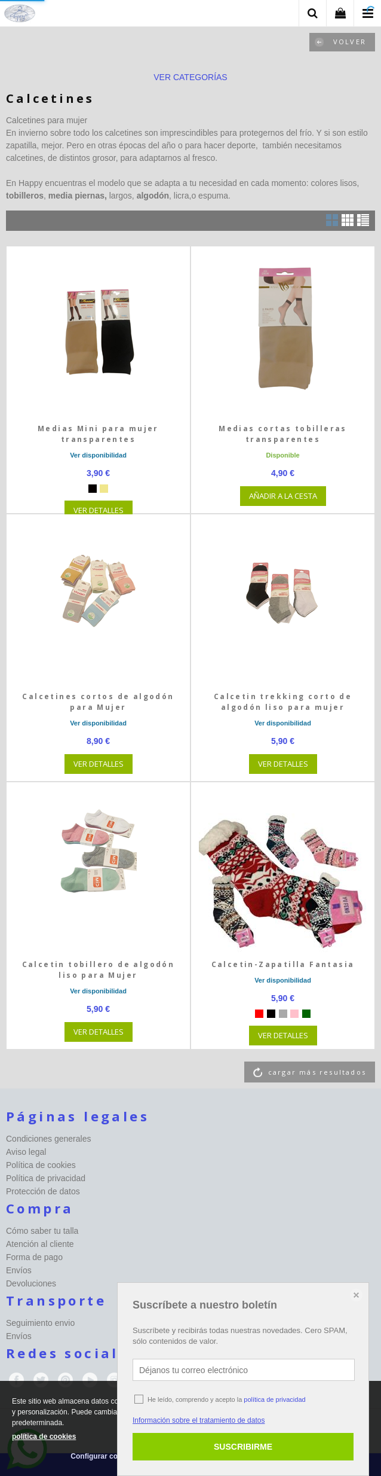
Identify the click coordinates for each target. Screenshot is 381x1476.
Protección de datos (43, 1191)
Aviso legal (26, 1152)
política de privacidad (274, 1399)
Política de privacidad (45, 1178)
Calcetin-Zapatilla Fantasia (283, 964)
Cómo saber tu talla (42, 1231)
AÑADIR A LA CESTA (283, 495)
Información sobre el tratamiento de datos (199, 1420)
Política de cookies (41, 1165)
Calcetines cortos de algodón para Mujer (98, 701)
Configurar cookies (103, 1456)
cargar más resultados (317, 1072)
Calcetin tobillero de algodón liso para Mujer (98, 969)
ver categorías (190, 77)
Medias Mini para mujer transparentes (98, 433)
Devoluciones (31, 1283)
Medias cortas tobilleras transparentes (283, 433)
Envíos (19, 1270)
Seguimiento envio (40, 1323)
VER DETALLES (98, 510)
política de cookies (44, 1436)
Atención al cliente (40, 1244)
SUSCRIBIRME (243, 1446)
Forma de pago (34, 1257)
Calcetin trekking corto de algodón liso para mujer (283, 701)
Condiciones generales (48, 1138)
